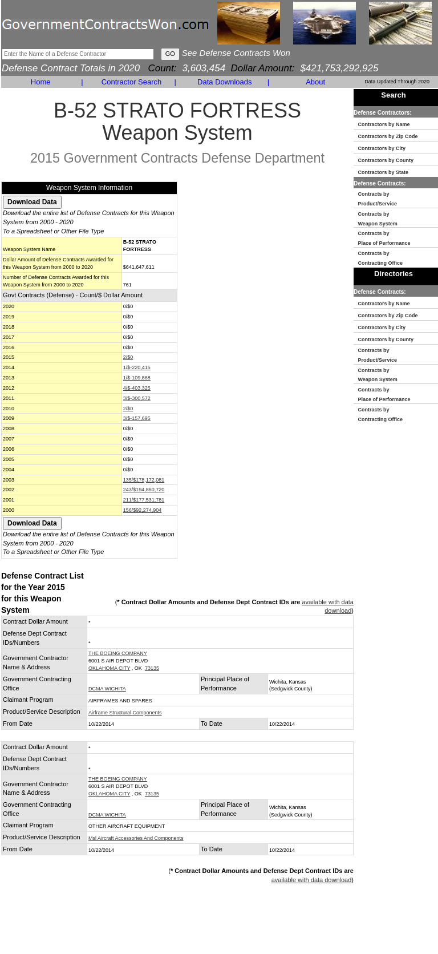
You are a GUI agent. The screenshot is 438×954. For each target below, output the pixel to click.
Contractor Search (132, 82)
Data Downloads (224, 82)
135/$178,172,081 (144, 480)
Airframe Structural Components (125, 713)
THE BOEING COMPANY (117, 653)
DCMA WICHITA (107, 689)
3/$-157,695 (137, 418)
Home (41, 82)
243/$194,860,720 (144, 489)
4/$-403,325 (137, 388)
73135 (152, 668)
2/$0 (128, 357)
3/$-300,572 (137, 398)
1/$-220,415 (137, 367)
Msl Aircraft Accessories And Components (136, 838)
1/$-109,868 (137, 378)
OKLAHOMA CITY (109, 668)
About (315, 82)
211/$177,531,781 (144, 500)
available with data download (311, 879)
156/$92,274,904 (142, 510)
